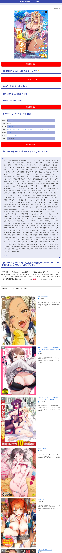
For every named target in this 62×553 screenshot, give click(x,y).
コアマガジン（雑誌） (12, 135)
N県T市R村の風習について (45, 550)
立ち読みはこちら (31, 79)
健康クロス (9, 129)
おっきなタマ (26, 129)
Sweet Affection (42, 448)
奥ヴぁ (15, 129)
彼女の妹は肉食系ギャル (44, 296)
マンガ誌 (9, 132)
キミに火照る (41, 499)
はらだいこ (44, 129)
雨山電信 (32, 129)
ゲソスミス (38, 129)
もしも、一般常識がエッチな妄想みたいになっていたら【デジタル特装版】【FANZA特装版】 (49, 349)
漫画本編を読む (31, 64)
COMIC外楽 (10, 126)
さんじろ (20, 129)
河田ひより (50, 129)
